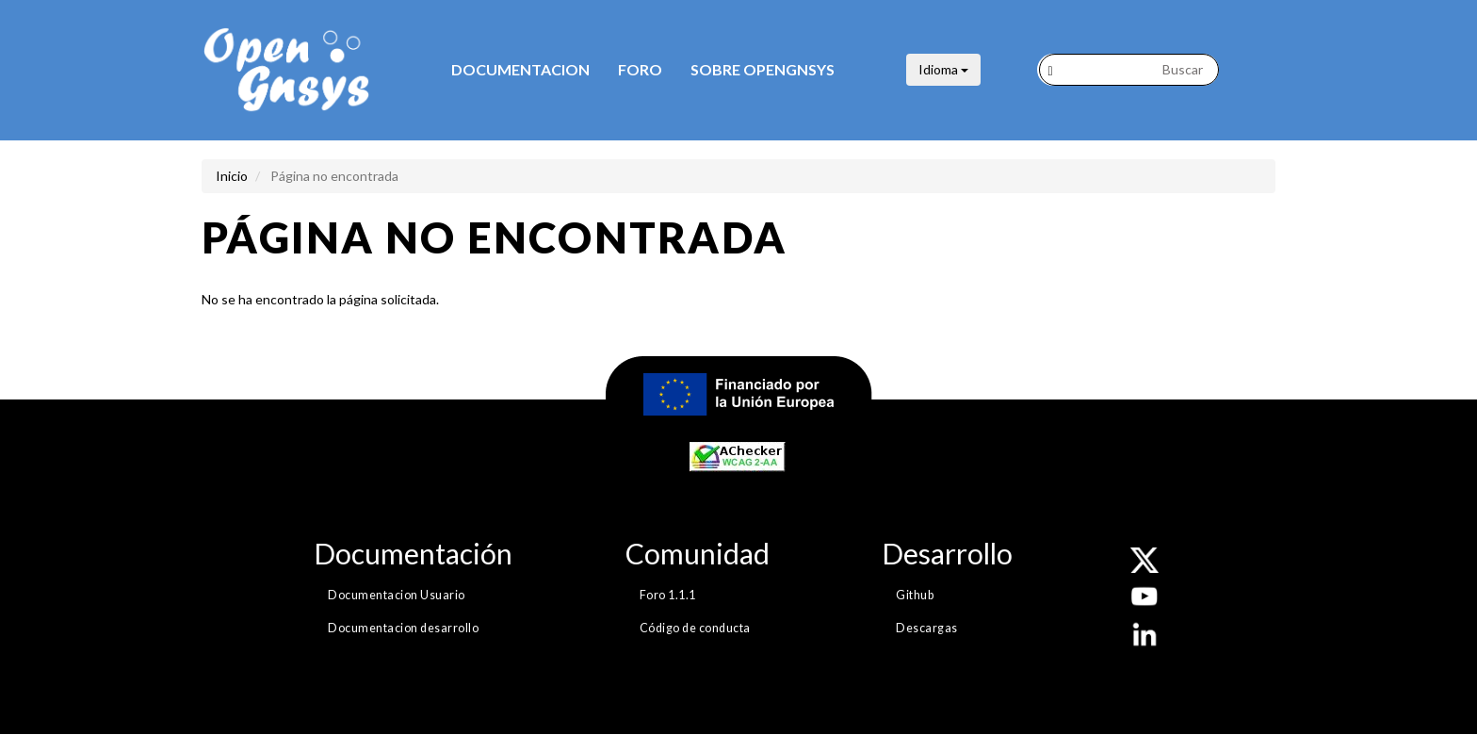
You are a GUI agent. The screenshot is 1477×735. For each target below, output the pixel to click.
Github (914, 595)
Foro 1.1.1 (668, 595)
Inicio (232, 176)
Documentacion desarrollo (403, 628)
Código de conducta (695, 628)
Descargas (927, 628)
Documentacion (520, 69)
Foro (640, 69)
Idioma (943, 69)
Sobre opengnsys (762, 69)
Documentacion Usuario (396, 595)
